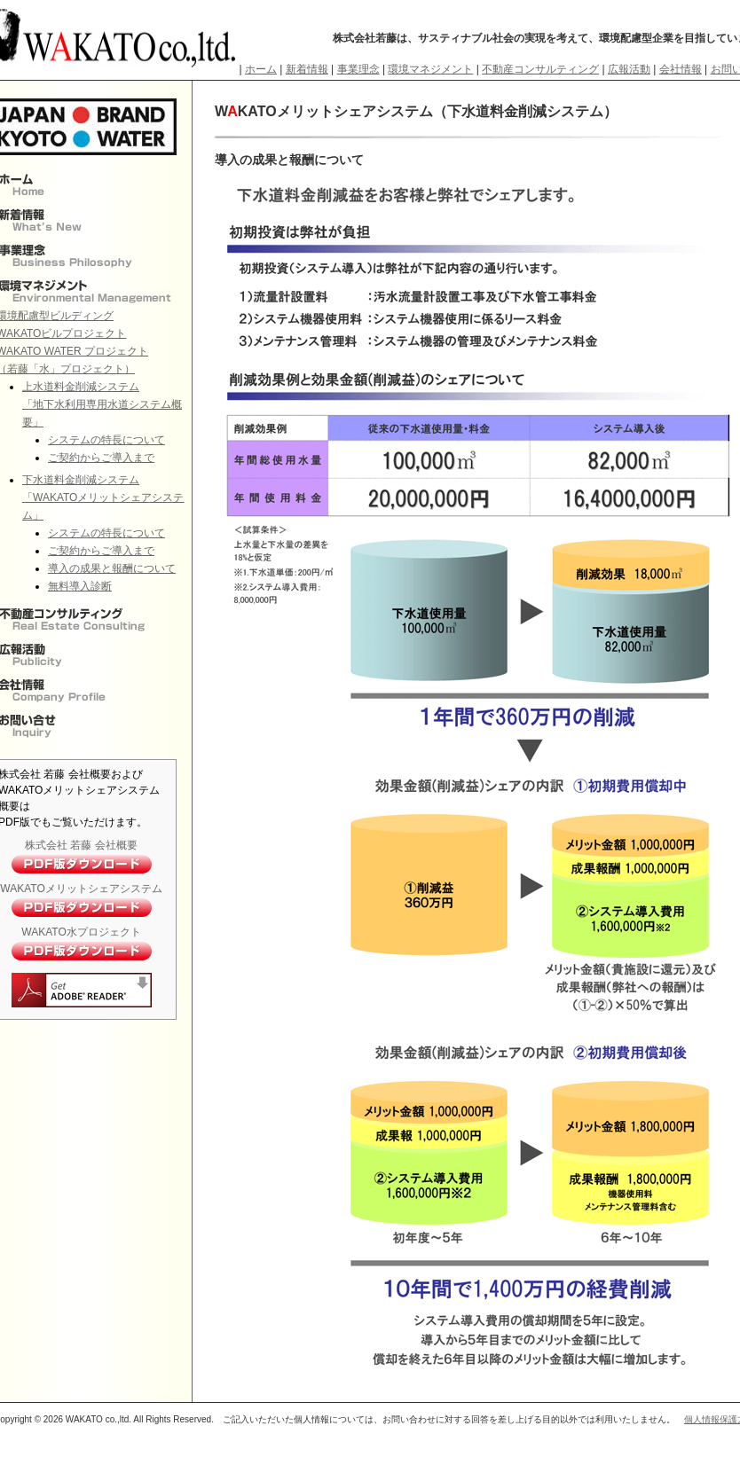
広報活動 (629, 69)
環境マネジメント (430, 69)
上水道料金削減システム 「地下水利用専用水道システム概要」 (102, 404)
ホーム (261, 69)
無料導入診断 (80, 586)
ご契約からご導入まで (101, 457)
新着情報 (307, 69)
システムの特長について (106, 440)
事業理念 (358, 69)
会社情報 (680, 69)
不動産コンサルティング (540, 69)
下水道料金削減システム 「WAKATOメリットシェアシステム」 (103, 497)
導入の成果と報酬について (112, 568)
